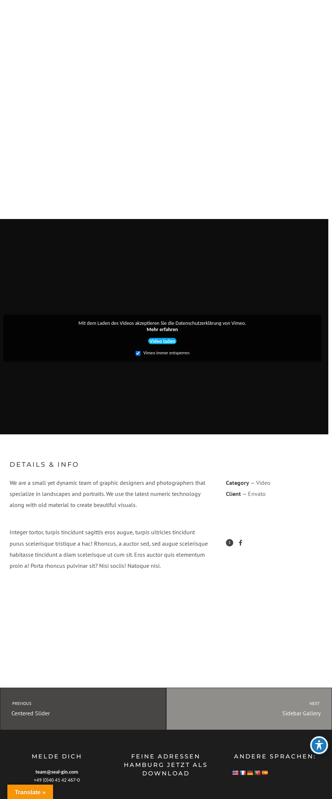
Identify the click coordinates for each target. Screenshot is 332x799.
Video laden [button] (162, 341)
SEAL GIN (22, 23)
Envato (257, 493)
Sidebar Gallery (256, 708)
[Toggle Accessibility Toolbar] (319, 745)
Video (263, 482)
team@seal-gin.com (56, 772)
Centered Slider (76, 708)
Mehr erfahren (162, 329)
